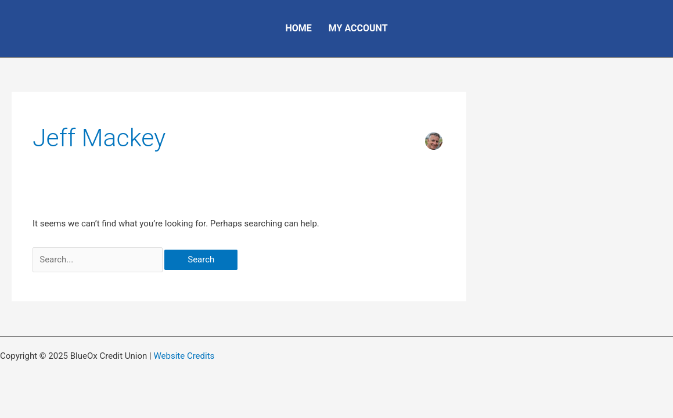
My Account (358, 28)
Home (298, 28)
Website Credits (183, 356)
